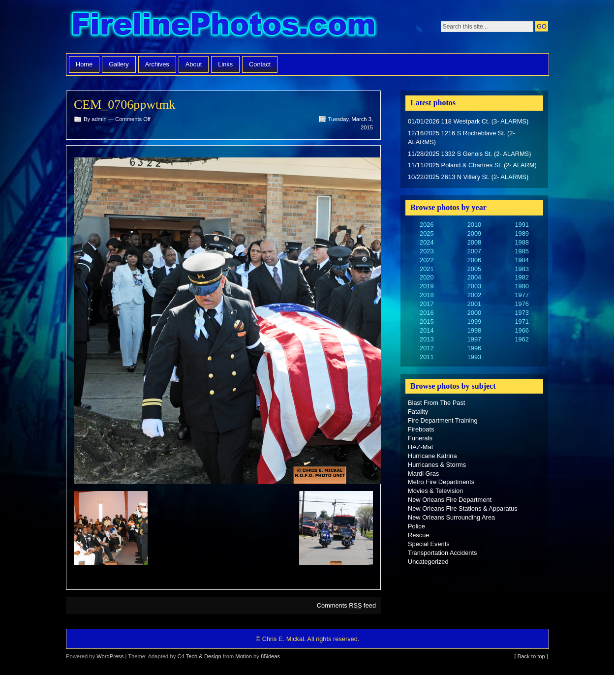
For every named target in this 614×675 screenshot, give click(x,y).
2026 (426, 224)
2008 (474, 242)
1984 (521, 260)
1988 (521, 242)
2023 (426, 251)
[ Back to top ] (531, 656)
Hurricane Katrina (432, 456)
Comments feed (346, 605)
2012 (426, 348)
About (193, 64)
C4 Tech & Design (199, 656)
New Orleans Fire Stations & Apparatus (463, 508)
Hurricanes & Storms (437, 464)
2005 (474, 269)
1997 (474, 339)
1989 (521, 233)
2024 (426, 242)
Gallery (119, 64)
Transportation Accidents (442, 552)
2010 (474, 224)
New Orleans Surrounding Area (451, 517)
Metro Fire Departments (441, 482)
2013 (426, 339)
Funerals (420, 438)
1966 (521, 330)
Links (225, 64)
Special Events (429, 544)
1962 (521, 339)
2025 (426, 233)
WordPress (109, 656)
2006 (474, 260)
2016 (426, 312)
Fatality (418, 411)
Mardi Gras (423, 473)
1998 (474, 330)
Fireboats (421, 429)
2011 (426, 357)
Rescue (418, 535)
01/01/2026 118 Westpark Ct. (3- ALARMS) (468, 121)
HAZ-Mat (420, 447)
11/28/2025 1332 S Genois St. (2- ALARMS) (469, 153)
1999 (474, 321)
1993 (474, 357)
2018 (426, 295)
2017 (426, 303)
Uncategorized (428, 561)
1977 (521, 295)
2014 (426, 330)
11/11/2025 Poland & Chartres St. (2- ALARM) (472, 165)
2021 (426, 269)
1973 (521, 312)
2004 (474, 277)
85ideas (270, 656)
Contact (260, 64)
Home (84, 64)
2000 (474, 312)
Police (416, 526)
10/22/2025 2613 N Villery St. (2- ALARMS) (468, 177)
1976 (521, 303)
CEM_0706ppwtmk (125, 104)
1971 (521, 321)
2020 (426, 277)
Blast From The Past (436, 402)
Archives (157, 64)
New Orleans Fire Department (449, 499)
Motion (243, 656)
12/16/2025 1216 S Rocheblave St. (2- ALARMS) (461, 137)
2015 (426, 321)
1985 (521, 251)
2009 (474, 233)
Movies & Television (435, 490)
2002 (474, 295)
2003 (474, 286)
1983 (521, 269)
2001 (474, 303)
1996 (474, 348)
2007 (474, 251)
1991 (521, 224)
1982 (521, 277)
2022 (426, 260)
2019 (426, 286)
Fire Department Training (443, 420)
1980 (521, 286)
